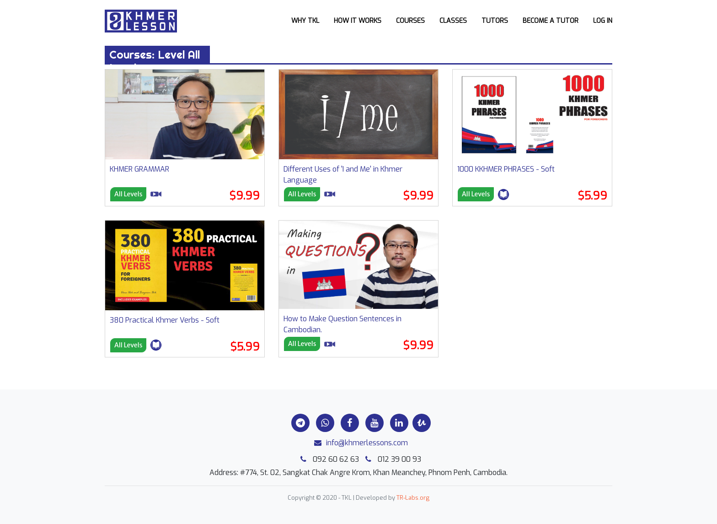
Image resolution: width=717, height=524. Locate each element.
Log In (602, 20)
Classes (453, 20)
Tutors (495, 20)
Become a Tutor (550, 20)
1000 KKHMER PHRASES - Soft (506, 169)
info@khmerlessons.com (359, 443)
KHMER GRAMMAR (139, 169)
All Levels (128, 194)
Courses (410, 20)
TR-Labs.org (412, 498)
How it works (357, 20)
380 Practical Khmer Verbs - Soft (164, 320)
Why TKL (305, 20)
